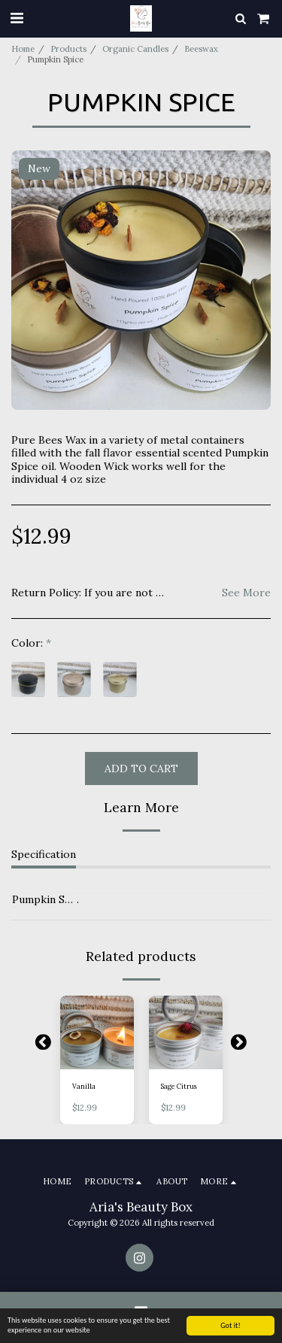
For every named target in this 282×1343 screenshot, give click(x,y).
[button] (16, 17)
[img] (97, 1032)
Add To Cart (141, 768)
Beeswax (201, 49)
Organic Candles (135, 49)
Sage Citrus (179, 1086)
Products (68, 49)
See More (246, 593)
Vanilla (84, 1086)
